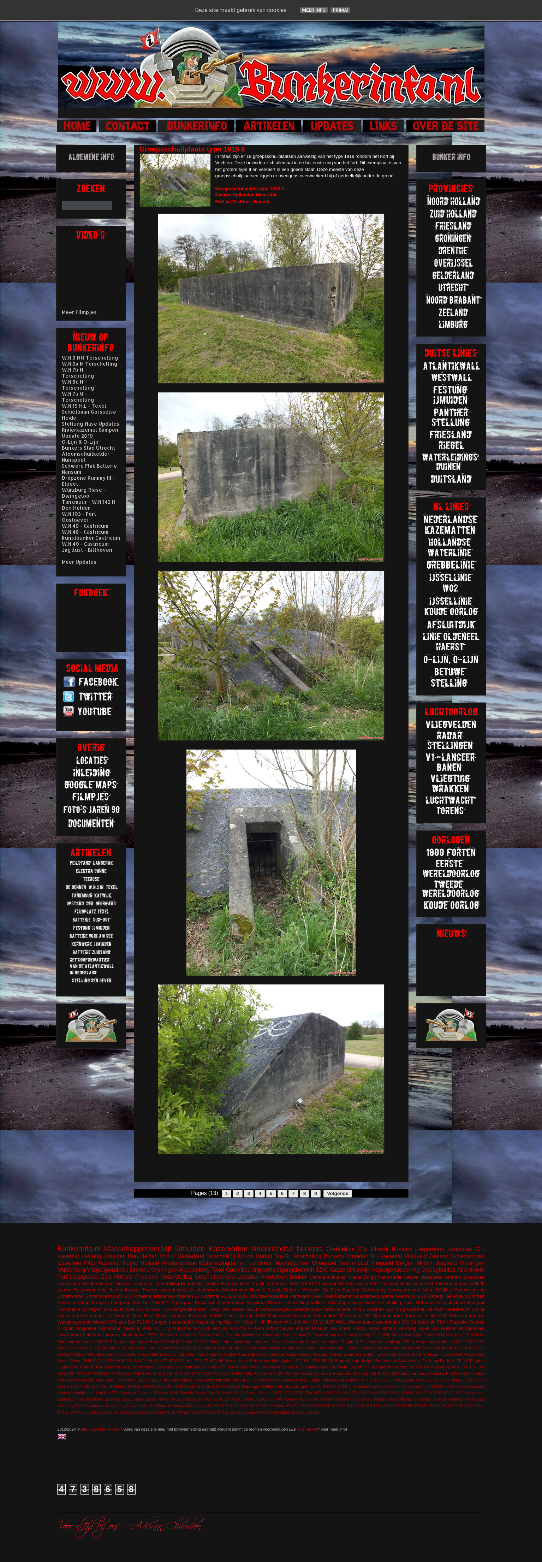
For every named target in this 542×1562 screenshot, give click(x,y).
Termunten (410, 1347)
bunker (298, 1277)
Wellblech (270, 1386)
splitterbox (66, 1399)
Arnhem (453, 1277)
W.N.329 (236, 1296)
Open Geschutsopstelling (257, 1347)
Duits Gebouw (418, 1302)
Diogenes (187, 1334)
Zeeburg (303, 1412)
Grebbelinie (341, 1249)
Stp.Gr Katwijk (220, 1393)
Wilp (291, 1412)
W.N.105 (308, 1406)
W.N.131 (205, 1373)
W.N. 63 (459, 1367)
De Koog (430, 1360)
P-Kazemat (351, 1315)
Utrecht (379, 1249)
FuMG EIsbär (144, 1399)
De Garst (340, 1328)
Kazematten (228, 1248)
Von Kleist (442, 1347)
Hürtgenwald (471, 1328)
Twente (402, 1296)
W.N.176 (462, 1334)
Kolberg (87, 1367)
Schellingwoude (314, 1367)
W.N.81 (220, 1328)
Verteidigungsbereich (288, 1270)
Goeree (123, 1283)
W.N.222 (477, 1347)
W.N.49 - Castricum (85, 526)
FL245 (467, 1373)
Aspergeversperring (395, 1270)
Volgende (337, 1193)
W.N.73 (419, 1296)
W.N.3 (384, 1393)
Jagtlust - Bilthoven (87, 550)
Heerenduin (457, 1309)
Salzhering (66, 1406)
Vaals (62, 1360)
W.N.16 (460, 1347)
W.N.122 (124, 1373)
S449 (173, 1393)
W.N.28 (64, 1354)
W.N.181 (82, 1386)
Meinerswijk (280, 1315)
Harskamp (105, 1380)
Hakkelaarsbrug (74, 1302)
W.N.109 (85, 1373)
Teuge (433, 1354)
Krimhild (79, 1393)
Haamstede (68, 1367)
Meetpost (128, 1393)
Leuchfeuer (166, 1367)
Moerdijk (326, 1399)
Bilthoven (168, 1334)
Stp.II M (418, 1354)
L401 (126, 1367)
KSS (260, 1315)
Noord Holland (141, 1263)
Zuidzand (66, 1341)
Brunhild (157, 1341)
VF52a (408, 1341)
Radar (355, 1277)
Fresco (359, 1328)
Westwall (311, 1289)
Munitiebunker (292, 1263)
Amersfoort (274, 1277)
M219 (198, 1347)
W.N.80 (184, 1412)
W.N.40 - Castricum (85, 544)
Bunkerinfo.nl (79, 1248)
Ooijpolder (86, 1328)
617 (174, 1354)
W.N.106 (323, 1406)
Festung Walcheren (244, 1334)
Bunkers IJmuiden (346, 1256)
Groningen (164, 1270)
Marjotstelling (209, 1322)
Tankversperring (451, 1283)
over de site (308, 1429)
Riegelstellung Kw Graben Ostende (417, 1399)
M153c (113, 1393)
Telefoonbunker (124, 1289)
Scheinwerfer (71, 1296)
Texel (218, 1270)
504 (319, 1387)
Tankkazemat (294, 1380)
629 (372, 1373)
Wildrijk (262, 1412)
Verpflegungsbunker (340, 1380)
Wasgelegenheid (74, 1322)
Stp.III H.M (255, 1322)
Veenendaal (353, 1263)
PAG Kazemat (102, 1263)
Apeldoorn (138, 1341)
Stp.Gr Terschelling (297, 1256)
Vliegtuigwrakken (108, 1270)
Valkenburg (440, 1367)
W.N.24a (82, 1412)
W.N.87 (197, 1412)
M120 (143, 1380)
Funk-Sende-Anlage (76, 1380)
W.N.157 (222, 1373)
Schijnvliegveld (361, 1347)
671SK (384, 1373)
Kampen (100, 1302)
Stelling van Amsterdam (388, 1354)
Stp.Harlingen (195, 1406)
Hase (374, 1328)
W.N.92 (152, 1309)
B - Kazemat (386, 1256)
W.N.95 (216, 1360)
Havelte (257, 1289)
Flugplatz (198, 1315)
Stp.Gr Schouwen (269, 1283)
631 (307, 1360)
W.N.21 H (142, 1360)
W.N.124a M (144, 1373)
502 (374, 1283)
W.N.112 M (104, 1373)
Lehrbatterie (144, 1367)
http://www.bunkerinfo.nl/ (102, 1429)
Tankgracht (381, 1367)
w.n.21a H (240, 1328)
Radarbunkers (235, 1283)
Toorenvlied (417, 1315)
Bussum (320, 1328)
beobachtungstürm (297, 1386)
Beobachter (386, 1360)
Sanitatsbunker (332, 1347)
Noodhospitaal (208, 1380)
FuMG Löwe (223, 1315)
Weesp (100, 1322)
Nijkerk (186, 1380)
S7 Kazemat (206, 1296)
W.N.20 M (66, 1412)
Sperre (387, 1296)
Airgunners (94, 1399)
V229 (297, 1393)
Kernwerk (299, 1296)
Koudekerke (249, 1354)
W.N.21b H (102, 1386)
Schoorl (93, 1296)
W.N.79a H (185, 1386)
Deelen (211, 1283)
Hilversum (272, 1334)
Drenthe (139, 1270)
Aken (259, 1328)
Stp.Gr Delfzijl (377, 1334)
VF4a (307, 1393)
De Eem (331, 1289)
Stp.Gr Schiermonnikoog (163, 1406)
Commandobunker (328, 1277)
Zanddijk (133, 1354)
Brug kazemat (409, 1309)
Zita (348, 1373)
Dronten (476, 1296)
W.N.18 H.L (241, 1373)
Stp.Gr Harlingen (406, 1334)
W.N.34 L (145, 1412)
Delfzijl (173, 1341)
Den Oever (232, 1309)
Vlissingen (471, 1263)
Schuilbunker (337, 1309)
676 (316, 1360)
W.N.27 (160, 1360)
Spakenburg (116, 1406)
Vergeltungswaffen (433, 1341)
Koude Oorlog (255, 1256)
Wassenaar (358, 1322)
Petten (290, 1302)
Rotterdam (457, 1399)
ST (249, 1380)
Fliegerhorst (429, 1249)
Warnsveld (82, 1347)
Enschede (205, 1302)
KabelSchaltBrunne (187, 1399)
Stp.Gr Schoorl (246, 1393)
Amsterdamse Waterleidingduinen (204, 1263)
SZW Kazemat (333, 1270)
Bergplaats (192, 1283)
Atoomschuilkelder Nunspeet (85, 457)
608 (99, 1341)
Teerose (400, 1367)
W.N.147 (459, 1341)
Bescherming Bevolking (423, 1373)
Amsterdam (92, 1315)
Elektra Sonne (210, 1334)
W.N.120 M (179, 1328)
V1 (223, 1296)
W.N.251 (97, 1412)
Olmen (274, 1302)
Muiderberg (71, 1270)
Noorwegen (362, 1399)
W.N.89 (203, 1386)
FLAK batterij (322, 1283)
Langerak (120, 1302)
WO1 (341, 1322)
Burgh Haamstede (382, 1277)
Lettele (101, 1393)
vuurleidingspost (278, 1360)
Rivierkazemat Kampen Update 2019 (90, 433)
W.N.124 (106, 1360)
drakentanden (386, 1322)
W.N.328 (202, 1328)
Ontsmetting (234, 1380)
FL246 (143, 1322)
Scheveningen (307, 1309)
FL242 (215, 1354)
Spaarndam (354, 1354)
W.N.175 (459, 1380)
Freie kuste (411, 1283)
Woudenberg (194, 1270)
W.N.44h (166, 1386)
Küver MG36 (230, 1399)
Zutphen (375, 1309)
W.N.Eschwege (242, 1412)
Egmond (350, 1289)
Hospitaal (256, 1302)
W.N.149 (444, 1334)
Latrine (65, 1289)
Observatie (294, 1341)
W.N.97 (64, 1347)
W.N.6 (358, 1309)
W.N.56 (408, 1393)
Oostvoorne (133, 1334)
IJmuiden (190, 1248)
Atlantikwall (470, 1270)
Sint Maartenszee (90, 1406)
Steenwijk (339, 1367)
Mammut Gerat (268, 1341)
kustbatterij (152, 1354)
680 (333, 1387)
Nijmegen (91, 1309)
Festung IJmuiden (103, 1256)
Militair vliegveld (437, 1263)
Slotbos (345, 1283)
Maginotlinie (308, 1399)
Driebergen (412, 1387)
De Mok (447, 1360)
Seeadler (186, 1393)
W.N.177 (451, 1406)
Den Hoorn (198, 1354)
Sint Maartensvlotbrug (380, 1341)
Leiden (291, 1399)
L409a (248, 1399)
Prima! (340, 10)
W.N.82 (310, 1322)
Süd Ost (141, 1302)
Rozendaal (476, 1399)
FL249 (427, 1387)
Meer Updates (79, 562)
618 (326, 1387)
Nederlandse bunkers (287, 1248)
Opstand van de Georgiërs (337, 1334)
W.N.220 (134, 1309)
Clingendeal (184, 1309)
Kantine (229, 1354)
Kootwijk (64, 1393)
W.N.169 (405, 1406)
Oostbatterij (325, 1315)
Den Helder (142, 1256)
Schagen (290, 1367)
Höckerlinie (69, 1309)
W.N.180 (298, 1283)
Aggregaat (182, 1302)
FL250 (439, 1387)
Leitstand (92, 1334)
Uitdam (266, 1393)
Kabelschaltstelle (471, 1387)
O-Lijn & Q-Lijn (80, 442)
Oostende (146, 1393)
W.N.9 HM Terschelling (90, 358)
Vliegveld (415, 1256)
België (368, 1360)
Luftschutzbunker (237, 1341)
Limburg (111, 1334)
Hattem (388, 1328)
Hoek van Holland (437, 1328)
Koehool (212, 1399)
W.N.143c (334, 1393)
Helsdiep (408, 1328)
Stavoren (134, 1406)
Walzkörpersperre (466, 1315)
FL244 (462, 1360)
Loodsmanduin (192, 1367)
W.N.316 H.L (181, 1360)
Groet (164, 1347)
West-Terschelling (383, 1302)
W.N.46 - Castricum (85, 532)
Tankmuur (142, 1283)
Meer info (314, 10)
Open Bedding (243, 1270)
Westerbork (475, 1393)
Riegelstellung (298, 1354)
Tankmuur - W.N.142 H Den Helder (88, 505)
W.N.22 (120, 1386)
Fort (62, 1277)
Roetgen (320, 1354)
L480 (270, 1399)
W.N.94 (218, 1386)
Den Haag (209, 1309)
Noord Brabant (218, 1347)
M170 (186, 1347)
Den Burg (143, 1315)
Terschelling (221, 1256)
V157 (277, 1393)
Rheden (161, 1393)
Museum (171, 1380)
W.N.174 (350, 1393)
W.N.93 (79, 1354)
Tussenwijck (451, 1354)
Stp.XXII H (359, 1367)
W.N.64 (160, 1412)
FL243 (201, 1341)
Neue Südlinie (437, 1289)
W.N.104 (292, 1406)
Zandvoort (459, 1249)
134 (156, 1302)
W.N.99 (233, 1386)
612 (299, 1360)
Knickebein (127, 1380)
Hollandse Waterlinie (267, 1296)
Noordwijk (343, 1399)
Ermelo (186, 1341)
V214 (243, 1406)
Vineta (279, 1406)
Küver (316, 1296)
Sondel (201, 1393)
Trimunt (275, 1322)
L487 (280, 1399)
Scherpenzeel (467, 1256)
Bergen (106, 1283)
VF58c (319, 1393)
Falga (479, 1373)
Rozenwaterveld (89, 1289)
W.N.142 (293, 1322)
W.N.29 (135, 1386)
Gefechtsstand (450, 1302)
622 (389, 1309)
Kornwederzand (404, 1289)
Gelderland (190, 1256)
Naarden (303, 1315)
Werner (255, 1360)
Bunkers (402, 1249)
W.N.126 (339, 1406)
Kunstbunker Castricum (91, 538)
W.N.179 (466, 1406)
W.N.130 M (185, 1373)
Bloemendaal (231, 1302)
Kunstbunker (273, 1354)
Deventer (394, 1387)
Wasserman (236, 1360)
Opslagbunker (438, 1270)
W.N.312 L (128, 1412)
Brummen (111, 1347)
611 (166, 1354)
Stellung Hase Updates (90, 424)
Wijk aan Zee (121, 1322)
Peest (254, 1367)
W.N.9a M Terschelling (90, 364)
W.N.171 (420, 1406)
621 (165, 1302)
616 (97, 1347)
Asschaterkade (204, 1289)
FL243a (453, 1373)
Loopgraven (84, 1277)
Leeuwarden (181, 1322)
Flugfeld (477, 1360)
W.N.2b (477, 1283)
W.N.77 (201, 1360)
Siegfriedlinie (312, 1302)
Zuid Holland (117, 1277)
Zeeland (439, 1256)
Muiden (89, 1283)
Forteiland (142, 1296)
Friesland (146, 1277)
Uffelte (315, 1380)
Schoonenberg (267, 1380)
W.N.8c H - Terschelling (78, 385)
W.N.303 (277, 1373)
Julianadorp (69, 1334)
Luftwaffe (302, 1334)
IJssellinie (70, 1263)
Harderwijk (164, 1296)
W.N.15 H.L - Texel (84, 406)
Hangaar (475, 1302)
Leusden (247, 1277)
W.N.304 (112, 1412)
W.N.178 (477, 1380)
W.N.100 (477, 1367)
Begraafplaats (347, 1360)
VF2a (480, 1354)
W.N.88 (210, 1412)
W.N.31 (149, 1386)
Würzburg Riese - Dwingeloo (84, 493)
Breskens (112, 1399)
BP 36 (327, 1360)
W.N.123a (113, 1309)
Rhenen (185, 1296)
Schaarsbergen (275, 1309)
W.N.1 (366, 1380)
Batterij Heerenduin (447, 1296)
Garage (246, 1315)
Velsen (75, 1360)
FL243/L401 (132, 1347)
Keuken (476, 1322)
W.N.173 (441, 1380)
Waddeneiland (100, 1354)
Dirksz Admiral (171, 1315)
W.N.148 (124, 1360)
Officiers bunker (233, 1367)
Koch (288, 1334)
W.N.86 (292, 1373)
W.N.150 (390, 1406)
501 (127, 1296)
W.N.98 (438, 1315)
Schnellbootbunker (323, 1341)
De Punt (434, 1309)
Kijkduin (66, 1328)
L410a (260, 1399)
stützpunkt (85, 1341)
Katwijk (361, 1270)
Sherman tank (388, 1315)
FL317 (451, 1387)
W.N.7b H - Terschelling (78, 373)
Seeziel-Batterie (284, 1289)
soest (315, 1412)
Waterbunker (234, 1289)
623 (183, 1354)
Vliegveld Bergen (392, 1263)
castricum (112, 1296)
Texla (426, 1347)
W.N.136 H (384, 1380)
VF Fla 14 (418, 1367)
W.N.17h (65, 1386)
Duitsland (388, 1283)
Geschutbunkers (215, 1277)
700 (341, 1387)
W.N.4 (395, 1393)
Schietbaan (110, 1328)
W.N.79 (448, 1393)
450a (80, 1399)
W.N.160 (477, 1341)
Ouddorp (290, 1347)
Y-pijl (119, 1354)
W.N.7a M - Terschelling (78, 397)
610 (364, 1373)
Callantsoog (409, 1360)
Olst (429, 1283)
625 (108, 1341)
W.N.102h (67, 1373)
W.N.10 (90, 1360)
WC (331, 1302)
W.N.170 (424, 1380)
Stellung (132, 1328)
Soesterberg (366, 1296)
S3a (363, 1249)
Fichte (214, 1341)
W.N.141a (373, 1406)
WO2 (460, 1393)
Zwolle (361, 1283)
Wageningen (350, 1302)
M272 (155, 1380)
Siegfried (350, 1341)
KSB (175, 1347)
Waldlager (250, 1386)
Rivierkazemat (337, 1296)
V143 (234, 1406)
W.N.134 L (355, 1406)
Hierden (163, 1399)
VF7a (152, 1334)
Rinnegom (270, 1367)
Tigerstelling (166, 1283)
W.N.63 (422, 1393)
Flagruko (459, 1322)
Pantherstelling (469, 1289)
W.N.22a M (368, 1393)
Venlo (429, 1334)
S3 (368, 1315)
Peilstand (308, 1347)
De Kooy (378, 1387)
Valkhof (267, 1406)
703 (166, 1309)
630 (405, 1322)
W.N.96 (223, 1412)
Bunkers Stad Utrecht (88, 448)
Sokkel (336, 1354)
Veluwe (411, 1277)
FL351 (127, 1399)
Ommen (379, 1399)
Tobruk (167, 1256)
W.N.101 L (154, 1328)
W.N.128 (165, 1373)
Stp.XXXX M (218, 1406)
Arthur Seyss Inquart (288, 1328)
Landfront (260, 1263)
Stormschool (387, 1347)
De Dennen (118, 1315)
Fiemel (151, 1347)
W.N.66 (435, 1393)
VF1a (468, 1354)
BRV (396, 1373)
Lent (90, 1393)
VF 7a (254, 1406)
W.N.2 (479, 1406)
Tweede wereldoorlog (164, 1289)
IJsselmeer (432, 1277)
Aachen (121, 1341)
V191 (287, 1393)
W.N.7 (172, 1412)
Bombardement (357, 1387)
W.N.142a (405, 1380)
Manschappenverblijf (137, 1248)
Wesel (306, 1373)
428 (356, 1373)
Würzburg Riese (328, 1373)
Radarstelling (176, 1277)
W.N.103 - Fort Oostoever (79, 517)
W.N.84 (477, 1334)
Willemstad (278, 1412)
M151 (252, 1309)
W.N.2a (260, 1373)
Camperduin (423, 1322)
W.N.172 (436, 1406)
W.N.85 (326, 1322)
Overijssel (324, 1263)
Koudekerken (108, 1367)
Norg (212, 1367)
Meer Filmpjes (79, 312)
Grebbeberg (374, 1289)
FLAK (442, 1322)
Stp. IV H (233, 1322)
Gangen (159, 1322)
